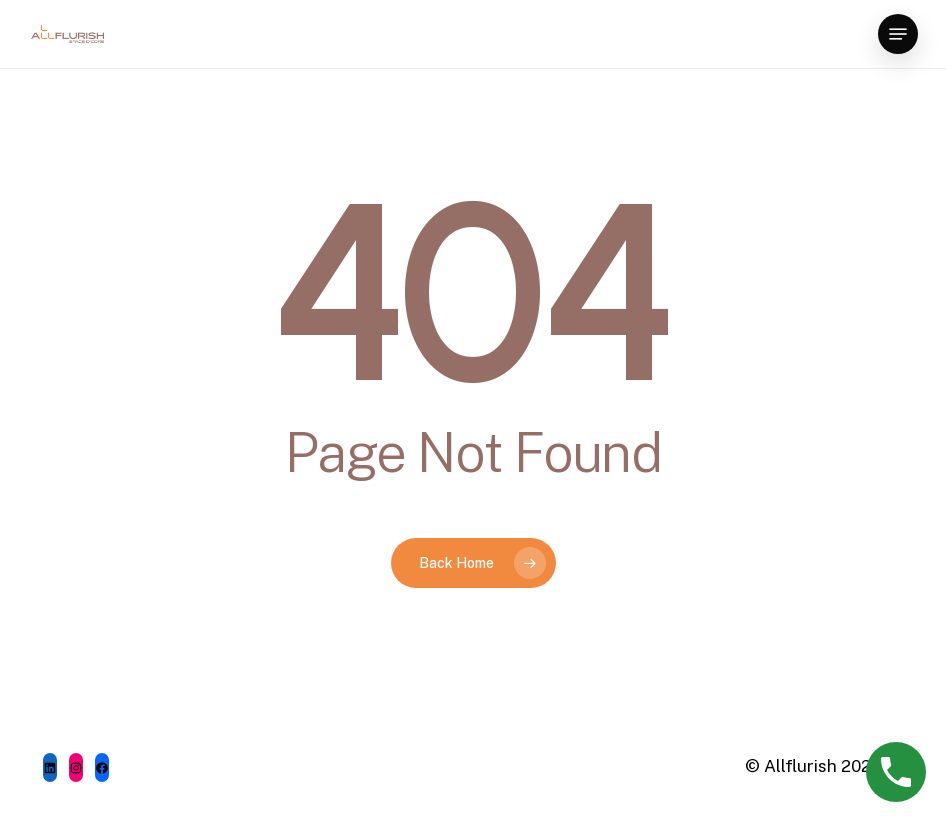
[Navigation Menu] (898, 34)
